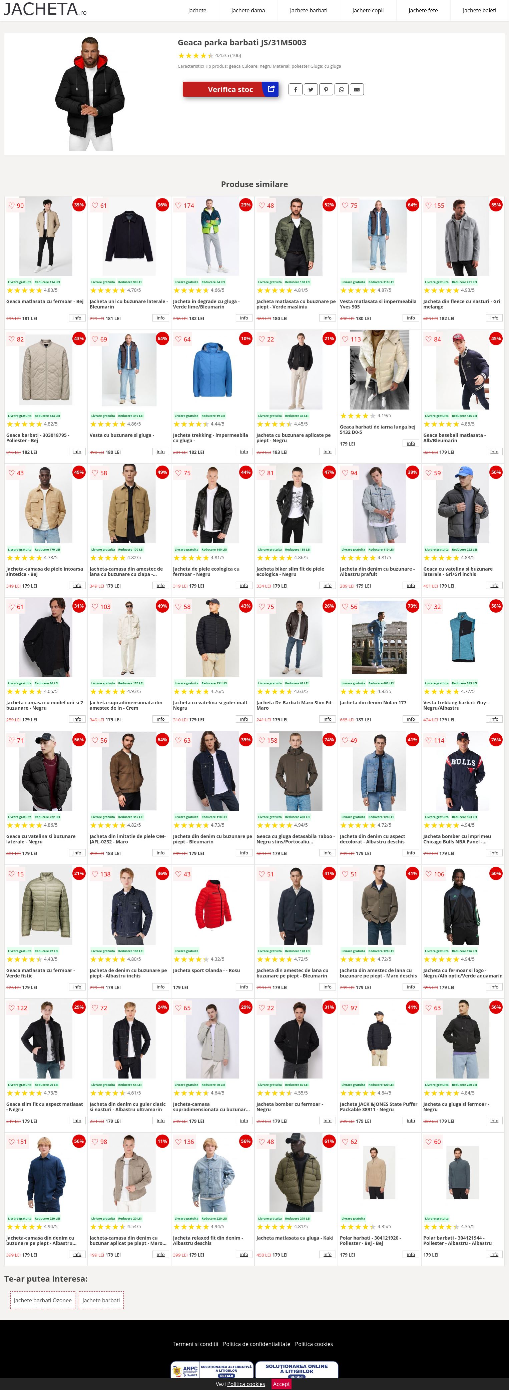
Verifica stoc (243, 89)
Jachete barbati (309, 10)
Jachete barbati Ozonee (43, 1300)
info (77, 318)
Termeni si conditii (195, 1344)
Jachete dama (248, 10)
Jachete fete (423, 10)
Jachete (197, 10)
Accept (281, 1384)
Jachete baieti (479, 10)
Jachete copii (368, 10)
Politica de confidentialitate (257, 1344)
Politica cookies (314, 1344)
